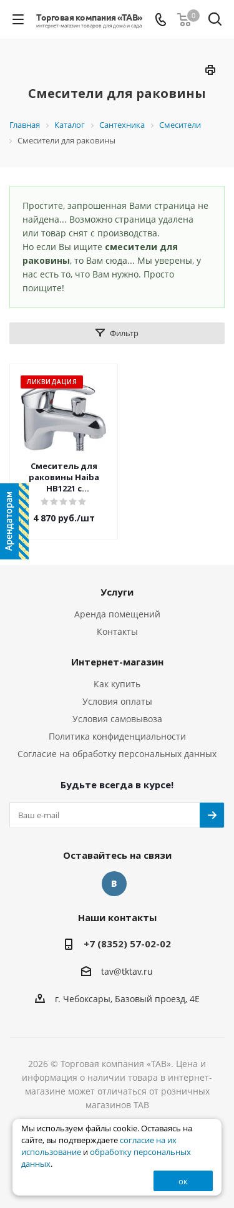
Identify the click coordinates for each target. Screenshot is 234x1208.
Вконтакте (114, 883)
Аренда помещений (117, 614)
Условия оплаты (117, 701)
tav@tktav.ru (127, 971)
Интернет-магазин (117, 661)
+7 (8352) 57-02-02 (127, 943)
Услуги (117, 592)
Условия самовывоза (117, 719)
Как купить (117, 684)
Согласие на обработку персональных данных (117, 754)
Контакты (117, 631)
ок (183, 1181)
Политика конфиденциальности (117, 736)
